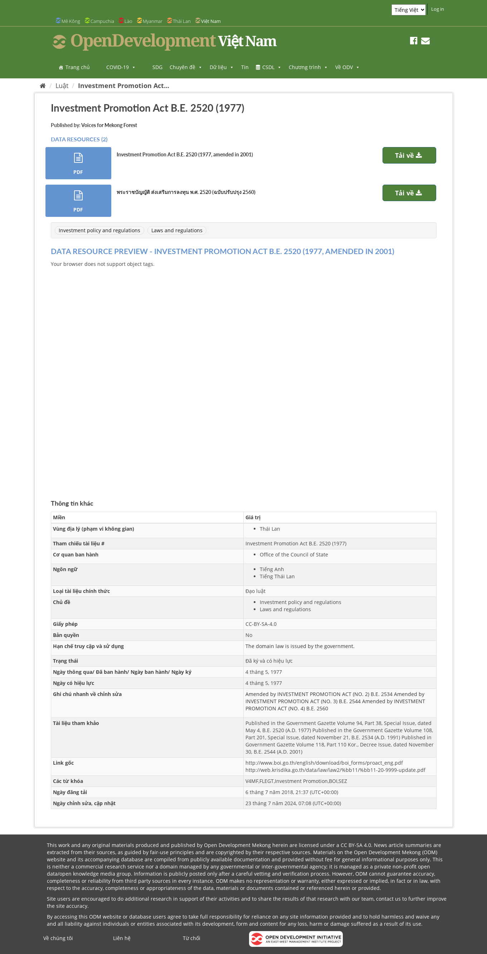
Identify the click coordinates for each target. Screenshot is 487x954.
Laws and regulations (177, 230)
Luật (61, 85)
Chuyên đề (186, 67)
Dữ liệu (222, 67)
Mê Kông (71, 21)
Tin (245, 67)
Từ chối (191, 938)
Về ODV (347, 67)
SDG (157, 67)
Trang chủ (77, 67)
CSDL (272, 67)
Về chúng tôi (58, 938)
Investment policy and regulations (99, 230)
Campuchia (102, 21)
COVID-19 (121, 67)
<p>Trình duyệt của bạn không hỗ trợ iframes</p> (244, 375)
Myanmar (152, 21)
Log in (437, 9)
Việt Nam (211, 21)
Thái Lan (182, 21)
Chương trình (308, 67)
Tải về (409, 155)
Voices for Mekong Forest (109, 125)
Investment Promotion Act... (123, 85)
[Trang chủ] (43, 85)
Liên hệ (122, 938)
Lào (128, 21)
